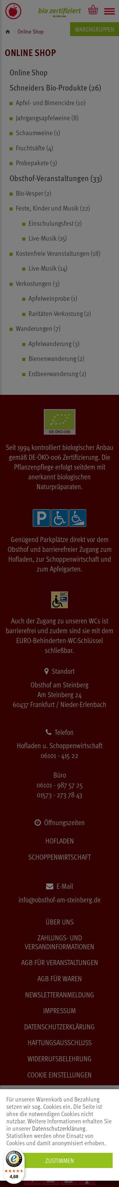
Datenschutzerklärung (58, 1128)
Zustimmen (59, 1160)
